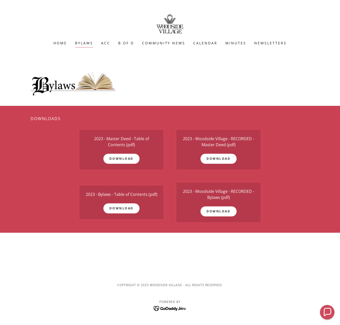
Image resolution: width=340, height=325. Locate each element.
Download (121, 158)
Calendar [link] (205, 43)
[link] (170, 23)
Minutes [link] (235, 43)
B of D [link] (126, 43)
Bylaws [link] (84, 43)
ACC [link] (105, 43)
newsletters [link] (270, 43)
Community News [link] (163, 43)
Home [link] (60, 43)
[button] (327, 312)
